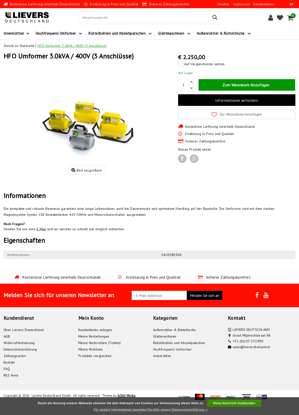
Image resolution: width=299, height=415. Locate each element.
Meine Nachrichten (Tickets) (99, 352)
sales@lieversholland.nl (251, 356)
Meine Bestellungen (93, 346)
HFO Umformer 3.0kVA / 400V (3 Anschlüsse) (72, 46)
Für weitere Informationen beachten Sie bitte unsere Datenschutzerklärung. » (151, 409)
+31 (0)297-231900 (248, 350)
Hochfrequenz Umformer (172, 359)
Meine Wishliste (90, 359)
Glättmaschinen (164, 346)
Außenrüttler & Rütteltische (174, 339)
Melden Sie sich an (204, 304)
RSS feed (11, 385)
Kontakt (9, 372)
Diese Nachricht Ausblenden (234, 403)
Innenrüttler (162, 365)
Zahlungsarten (15, 365)
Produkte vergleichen (95, 365)
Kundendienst (264, 4)
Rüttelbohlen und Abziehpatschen (179, 352)
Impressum (241, 4)
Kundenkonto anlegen (95, 339)
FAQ (7, 378)
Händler (224, 4)
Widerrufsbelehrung (19, 352)
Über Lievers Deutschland (24, 339)
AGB (7, 346)
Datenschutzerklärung (20, 359)
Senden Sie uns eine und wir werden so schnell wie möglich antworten (64, 238)
